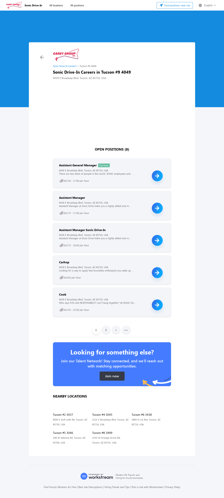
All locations (56, 5)
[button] (207, 5)
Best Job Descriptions (90, 487)
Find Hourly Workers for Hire (60, 487)
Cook (62, 294)
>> (126, 330)
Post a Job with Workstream (147, 487)
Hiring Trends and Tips (117, 487)
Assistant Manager (72, 197)
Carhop (64, 262)
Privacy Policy (172, 487)
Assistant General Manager (78, 165)
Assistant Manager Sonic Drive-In (82, 230)
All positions (77, 5)
